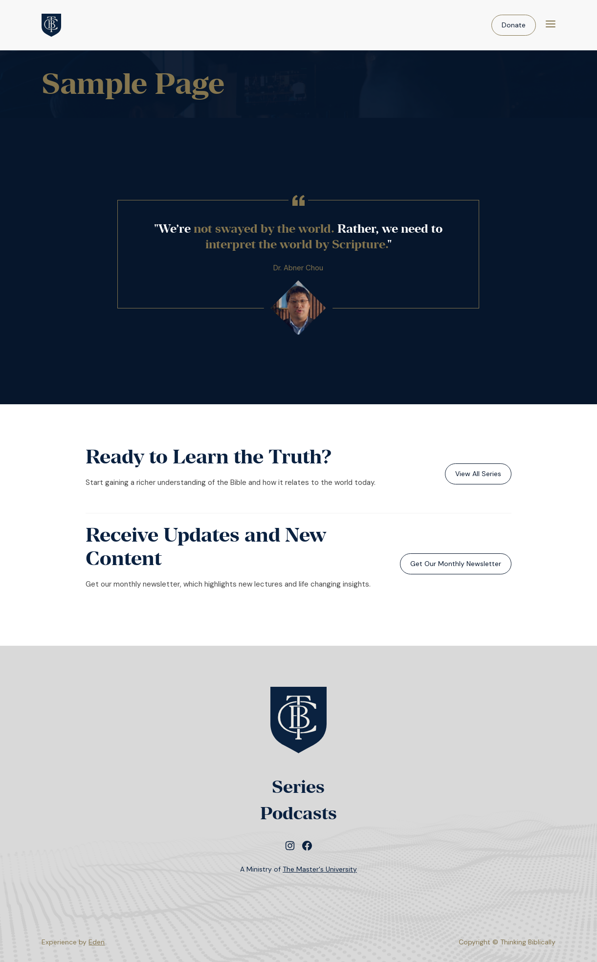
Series (298, 787)
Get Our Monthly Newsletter (455, 563)
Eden (96, 942)
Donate (514, 25)
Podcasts (298, 813)
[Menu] (550, 25)
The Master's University (320, 869)
